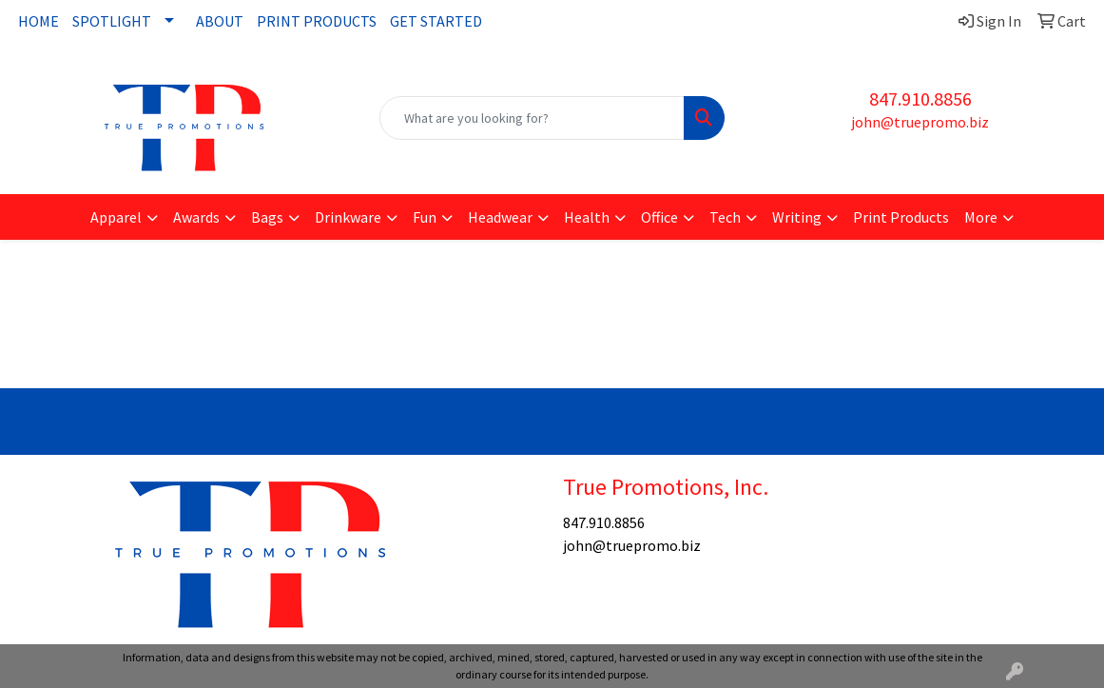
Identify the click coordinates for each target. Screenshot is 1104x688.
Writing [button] (797, 216)
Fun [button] (424, 216)
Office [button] (659, 216)
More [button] (980, 216)
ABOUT (219, 20)
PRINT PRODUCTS (317, 20)
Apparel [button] (116, 216)
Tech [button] (725, 216)
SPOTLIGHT (111, 20)
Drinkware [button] (348, 216)
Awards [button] (196, 216)
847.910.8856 (920, 98)
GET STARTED (436, 20)
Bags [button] (267, 216)
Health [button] (587, 216)
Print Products (901, 216)
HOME (38, 20)
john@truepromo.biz (920, 121)
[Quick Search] (532, 118)
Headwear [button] (500, 216)
